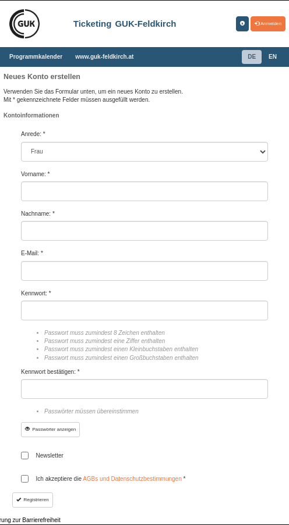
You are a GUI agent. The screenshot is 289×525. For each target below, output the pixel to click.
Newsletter (50, 455)
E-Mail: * (32, 253)
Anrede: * (33, 134)
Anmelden (268, 23)
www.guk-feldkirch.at (104, 56)
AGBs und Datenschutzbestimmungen (133, 479)
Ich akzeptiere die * (111, 479)
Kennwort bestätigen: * (50, 372)
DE (252, 56)
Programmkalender (35, 56)
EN (273, 56)
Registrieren (32, 499)
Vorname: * (35, 174)
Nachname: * (38, 213)
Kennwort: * (36, 293)
